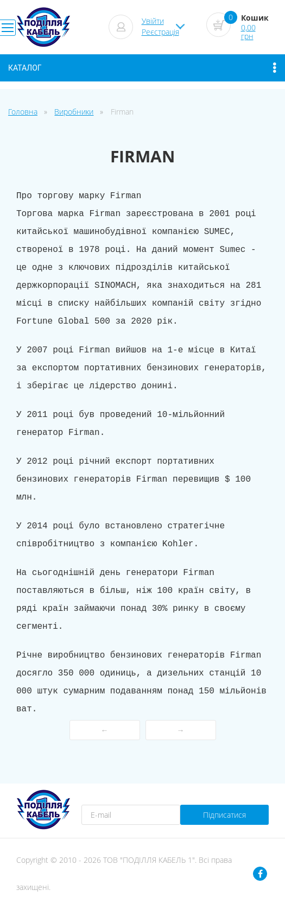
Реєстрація (160, 32)
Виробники (73, 111)
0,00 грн (248, 32)
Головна (22, 111)
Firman (122, 111)
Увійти (153, 21)
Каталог (142, 67)
